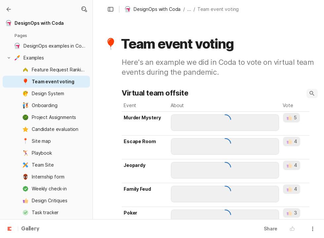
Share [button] (270, 228)
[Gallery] (8, 9)
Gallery (30, 229)
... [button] (189, 9)
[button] (84, 9)
